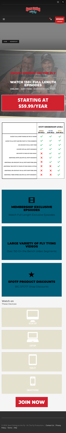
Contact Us (50, 425)
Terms (10, 428)
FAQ (15, 428)
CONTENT (60, 20)
